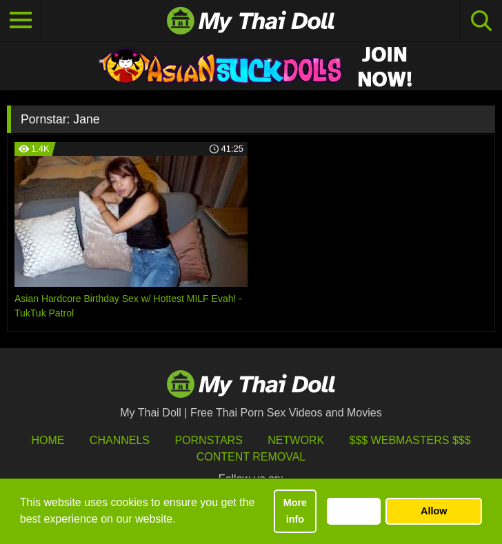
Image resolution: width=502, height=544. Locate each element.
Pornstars (208, 440)
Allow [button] (434, 510)
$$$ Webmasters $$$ (410, 440)
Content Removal (251, 457)
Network (296, 440)
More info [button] (295, 511)
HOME (47, 440)
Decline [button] (353, 510)
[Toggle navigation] (20, 20)
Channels (120, 440)
